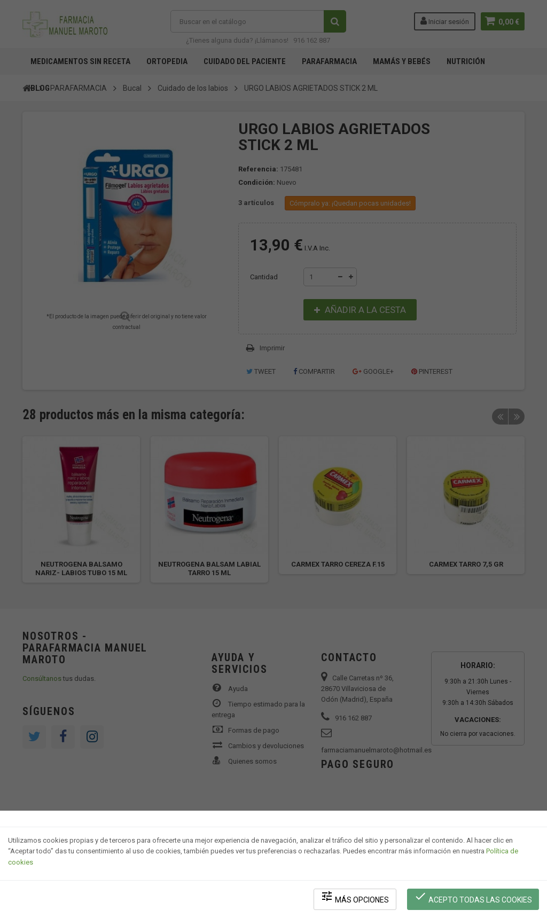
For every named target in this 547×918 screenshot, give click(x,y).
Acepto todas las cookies (473, 897)
